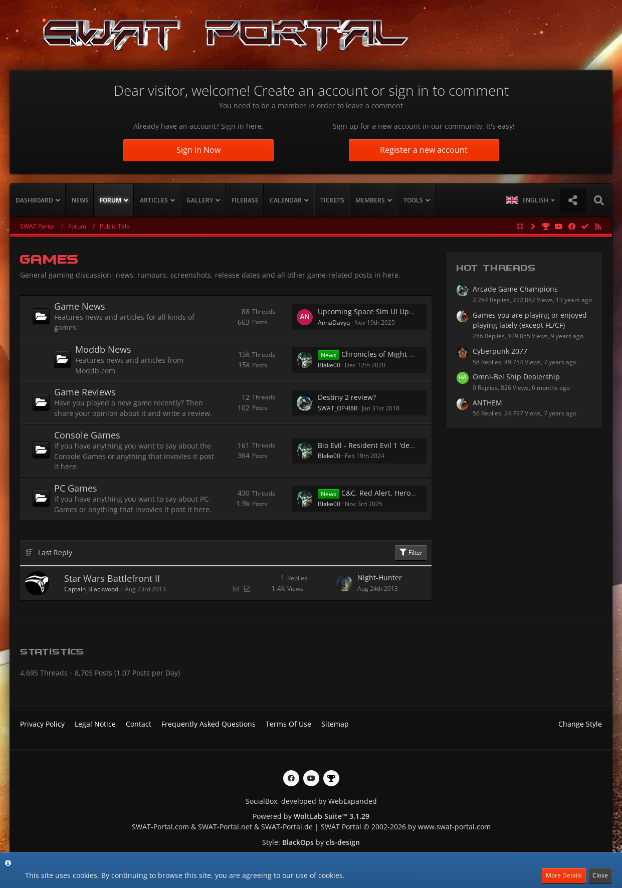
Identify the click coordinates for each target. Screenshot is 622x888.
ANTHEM (487, 402)
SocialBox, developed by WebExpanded (311, 801)
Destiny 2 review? (347, 397)
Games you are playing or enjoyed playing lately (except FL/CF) (530, 320)
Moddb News (103, 349)
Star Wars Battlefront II (112, 578)
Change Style (580, 724)
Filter (411, 552)
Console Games (87, 435)
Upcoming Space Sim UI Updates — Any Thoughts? (403, 311)
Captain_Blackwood (91, 589)
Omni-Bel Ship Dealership (516, 376)
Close (600, 875)
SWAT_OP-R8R (337, 408)
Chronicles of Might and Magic (392, 354)
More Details (564, 875)
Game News (79, 306)
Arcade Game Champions (515, 289)
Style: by (311, 842)
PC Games (75, 488)
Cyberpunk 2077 (500, 351)
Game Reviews (85, 392)
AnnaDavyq (334, 322)
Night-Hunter (379, 577)
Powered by (311, 816)
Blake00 (329, 365)
